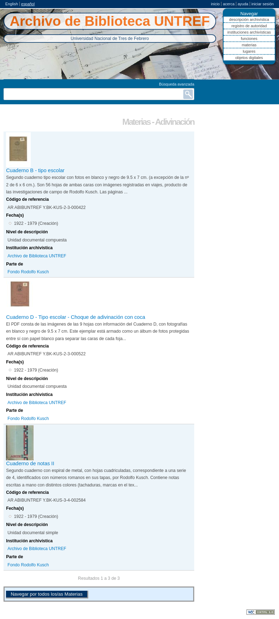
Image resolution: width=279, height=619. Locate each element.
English (11, 4)
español (28, 4)
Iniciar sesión (262, 4)
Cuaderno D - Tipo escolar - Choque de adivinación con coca (75, 317)
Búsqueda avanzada (176, 84)
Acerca (229, 4)
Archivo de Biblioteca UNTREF (36, 255)
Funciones (249, 38)
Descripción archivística (249, 19)
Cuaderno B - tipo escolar (35, 170)
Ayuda (243, 4)
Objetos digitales (249, 58)
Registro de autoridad (249, 26)
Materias (249, 45)
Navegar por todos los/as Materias (46, 594)
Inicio (215, 4)
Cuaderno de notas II (30, 463)
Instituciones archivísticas (249, 32)
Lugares (249, 51)
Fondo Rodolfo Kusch (28, 271)
